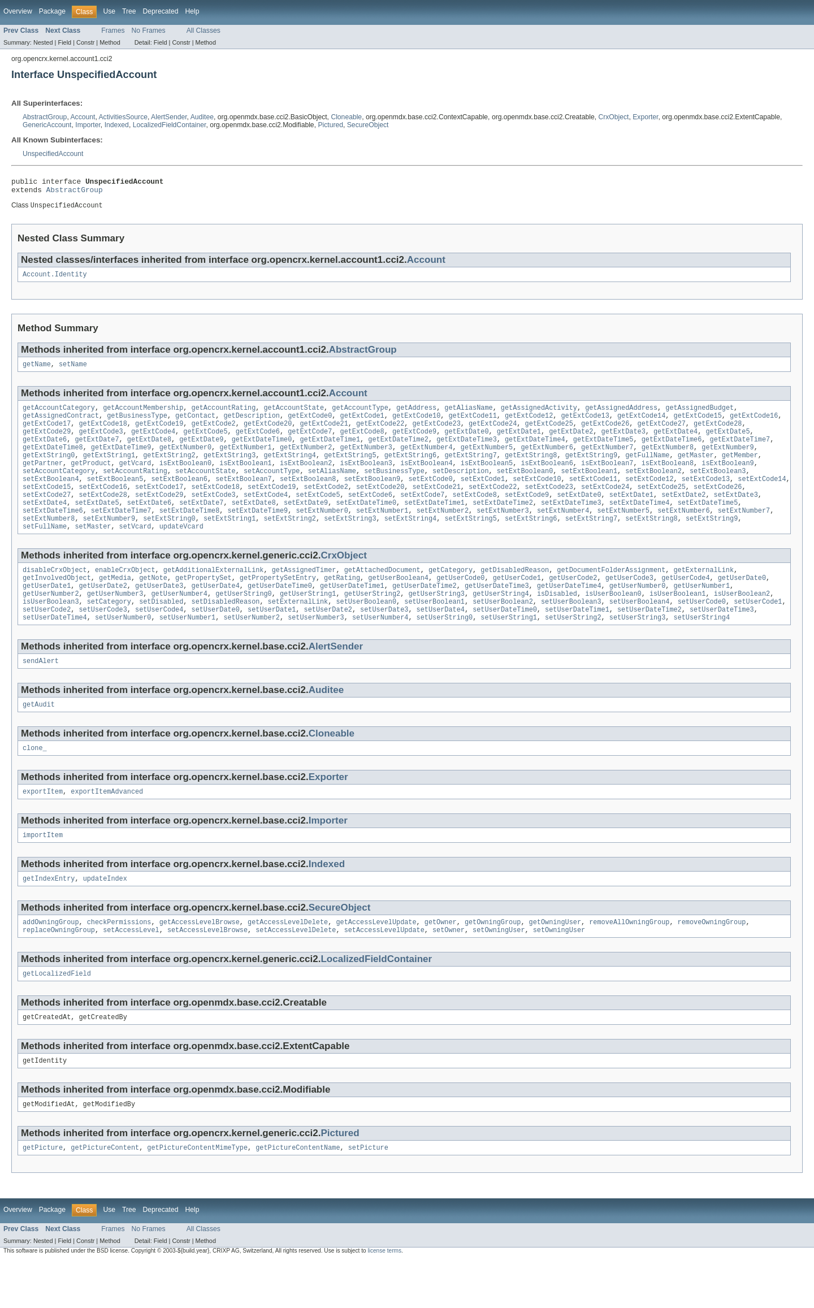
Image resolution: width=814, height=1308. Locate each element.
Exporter (645, 117)
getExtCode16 (754, 423)
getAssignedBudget (699, 414)
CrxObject (613, 117)
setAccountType (272, 487)
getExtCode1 (362, 423)
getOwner (441, 962)
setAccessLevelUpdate (384, 971)
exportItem (43, 828)
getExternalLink (703, 595)
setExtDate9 (306, 523)
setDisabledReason (226, 631)
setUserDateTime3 (722, 640)
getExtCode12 (529, 423)
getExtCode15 (697, 423)
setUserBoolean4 (639, 631)
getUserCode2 (573, 604)
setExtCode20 (380, 505)
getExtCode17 (47, 433)
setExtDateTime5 (707, 523)
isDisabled (557, 622)
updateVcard (181, 550)
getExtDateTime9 (121, 460)
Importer (88, 125)
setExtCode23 (549, 505)
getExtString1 (109, 469)
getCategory (450, 595)
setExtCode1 (483, 496)
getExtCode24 (493, 433)
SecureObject (368, 125)
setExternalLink (298, 631)
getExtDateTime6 (671, 451)
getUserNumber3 (115, 622)
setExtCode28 (103, 514)
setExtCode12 (649, 496)
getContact (195, 423)
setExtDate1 (631, 514)
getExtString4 (289, 469)
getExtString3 (230, 469)
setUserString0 (445, 649)
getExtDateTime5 (603, 451)
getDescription (251, 423)
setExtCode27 (47, 514)
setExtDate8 (254, 523)
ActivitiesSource (123, 117)
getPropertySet (203, 604)
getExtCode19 (159, 433)
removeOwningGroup (711, 962)
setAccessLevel (131, 971)
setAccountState (205, 487)
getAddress (416, 414)
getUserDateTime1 (352, 613)
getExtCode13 (585, 423)
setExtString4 (410, 541)
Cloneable (346, 117)
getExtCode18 (103, 433)
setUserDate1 (272, 640)
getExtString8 (531, 469)
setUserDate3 (384, 640)
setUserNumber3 (316, 649)
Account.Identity (55, 279)
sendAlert (41, 694)
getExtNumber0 (185, 460)
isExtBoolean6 (547, 478)
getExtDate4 (675, 442)
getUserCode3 (629, 604)
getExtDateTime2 (398, 451)
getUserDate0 (742, 604)
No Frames (149, 30)
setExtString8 (651, 541)
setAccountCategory (59, 487)
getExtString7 (470, 469)
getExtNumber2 (306, 460)
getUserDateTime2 (424, 613)
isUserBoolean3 (51, 631)
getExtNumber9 (728, 460)
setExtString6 (531, 541)
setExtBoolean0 (525, 487)
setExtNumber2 (442, 532)
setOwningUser (499, 971)
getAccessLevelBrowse (199, 962)
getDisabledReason (514, 595)
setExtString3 (350, 541)
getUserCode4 (685, 604)
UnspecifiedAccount (53, 154)
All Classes (203, 30)
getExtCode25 (549, 433)
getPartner (43, 478)
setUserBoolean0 (366, 631)
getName (37, 370)
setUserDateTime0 (505, 640)
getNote (153, 604)
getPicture (43, 1194)
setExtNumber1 (382, 532)
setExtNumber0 (322, 532)
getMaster (695, 469)
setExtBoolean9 (372, 496)
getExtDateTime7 (739, 451)
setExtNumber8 (49, 541)
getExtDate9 (201, 451)
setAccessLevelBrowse (207, 971)
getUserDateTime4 (569, 613)
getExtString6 (410, 469)
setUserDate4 (441, 640)
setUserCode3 (103, 640)
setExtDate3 (735, 514)
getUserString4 (501, 622)
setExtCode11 (593, 496)
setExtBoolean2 (653, 487)
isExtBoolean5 (487, 478)
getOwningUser (555, 962)
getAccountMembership (143, 414)
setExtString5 (470, 541)
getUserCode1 (517, 604)
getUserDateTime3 (497, 613)
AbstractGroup (45, 117)
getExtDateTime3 (466, 451)
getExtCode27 (661, 433)
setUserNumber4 (380, 649)
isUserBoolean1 (678, 622)
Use (109, 11)
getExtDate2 (571, 442)
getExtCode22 (380, 433)
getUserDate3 (159, 613)
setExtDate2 (683, 514)
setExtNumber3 (503, 532)
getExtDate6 (45, 451)
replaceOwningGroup (59, 971)
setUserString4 (701, 649)
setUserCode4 (159, 640)
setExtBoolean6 (179, 496)
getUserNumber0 (637, 613)
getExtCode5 (205, 442)
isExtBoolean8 (668, 478)
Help (192, 11)
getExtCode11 (472, 423)
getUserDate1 (47, 613)
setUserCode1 (758, 631)
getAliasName (468, 414)
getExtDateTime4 (535, 451)
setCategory (109, 631)
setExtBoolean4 (51, 496)
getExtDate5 (727, 442)
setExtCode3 (214, 514)
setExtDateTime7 (121, 532)
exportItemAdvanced (107, 828)
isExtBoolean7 (607, 478)
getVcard (135, 478)
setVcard (135, 550)
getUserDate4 (216, 613)
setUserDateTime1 (577, 640)
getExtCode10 (416, 423)
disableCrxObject (55, 595)
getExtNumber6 (547, 460)
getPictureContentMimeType (197, 1194)
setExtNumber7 (744, 532)
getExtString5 (350, 469)
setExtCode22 (493, 505)
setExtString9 (712, 541)
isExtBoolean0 (185, 478)
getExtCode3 (101, 442)
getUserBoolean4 (398, 604)
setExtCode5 (318, 514)
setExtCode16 (103, 505)
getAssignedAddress (621, 414)
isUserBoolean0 (613, 622)
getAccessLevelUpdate (376, 962)
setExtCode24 (605, 505)
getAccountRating (223, 414)
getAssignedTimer (304, 595)
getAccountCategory (59, 414)
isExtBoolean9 (728, 478)
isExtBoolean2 (306, 478)
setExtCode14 (762, 496)
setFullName (45, 550)
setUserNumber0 (123, 649)
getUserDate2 (103, 613)
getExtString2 (169, 469)
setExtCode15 (47, 505)
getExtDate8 (149, 451)
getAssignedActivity (539, 414)
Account (82, 117)
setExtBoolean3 (718, 487)
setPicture (368, 1194)
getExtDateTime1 (330, 451)
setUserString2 (573, 649)
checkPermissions (119, 962)
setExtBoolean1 (589, 487)
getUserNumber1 (701, 613)
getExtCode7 (310, 442)
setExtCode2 (326, 505)
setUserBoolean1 (434, 631)
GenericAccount (47, 125)
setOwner (448, 971)
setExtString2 (289, 541)
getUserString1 (308, 622)
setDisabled (161, 631)
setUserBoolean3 (571, 631)
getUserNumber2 (51, 622)
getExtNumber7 (607, 460)
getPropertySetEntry (278, 604)
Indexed (117, 125)
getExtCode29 (47, 442)
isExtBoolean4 (426, 478)
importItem (43, 872)
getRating (342, 604)
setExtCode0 (430, 496)
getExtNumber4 (426, 460)
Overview (17, 11)
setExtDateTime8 (189, 532)
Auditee (202, 117)
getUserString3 (436, 622)
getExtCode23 (436, 433)
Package (52, 11)
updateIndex (105, 917)
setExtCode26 (718, 505)
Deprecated (161, 11)
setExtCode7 (422, 514)
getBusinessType (137, 423)
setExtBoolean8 (308, 496)
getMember (740, 469)
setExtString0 (169, 541)
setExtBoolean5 (115, 496)
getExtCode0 (310, 423)
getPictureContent (105, 1194)
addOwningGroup (51, 962)
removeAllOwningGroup (629, 962)
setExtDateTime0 (366, 523)
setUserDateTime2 (649, 640)
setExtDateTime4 (639, 523)
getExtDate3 (623, 442)
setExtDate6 (149, 523)
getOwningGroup (493, 962)
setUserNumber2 (251, 649)
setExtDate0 (579, 514)
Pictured (330, 125)
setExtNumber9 (109, 541)
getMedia (115, 604)
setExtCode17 (159, 505)
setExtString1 (230, 541)
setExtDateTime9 (257, 532)
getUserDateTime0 (280, 613)
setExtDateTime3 (571, 523)
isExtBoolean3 (366, 478)
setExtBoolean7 (243, 496)
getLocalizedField (57, 1015)
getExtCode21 (324, 433)
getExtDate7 (97, 451)
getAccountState (293, 414)
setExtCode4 (266, 514)
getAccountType (360, 414)
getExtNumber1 (245, 460)
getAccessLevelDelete (288, 962)
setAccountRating (135, 487)
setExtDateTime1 (434, 523)
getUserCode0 (460, 604)
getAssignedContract (61, 423)
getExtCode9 (414, 442)
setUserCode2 (47, 640)
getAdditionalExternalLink (213, 595)
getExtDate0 (466, 442)
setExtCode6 (370, 514)
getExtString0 (49, 469)
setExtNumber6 (683, 532)
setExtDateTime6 (53, 532)
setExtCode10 (537, 496)
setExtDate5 (97, 523)
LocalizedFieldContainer (169, 125)
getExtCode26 (605, 433)
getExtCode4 (153, 442)
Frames (112, 30)
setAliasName (332, 487)
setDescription (460, 487)
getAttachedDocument (382, 595)
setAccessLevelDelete (296, 971)
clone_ (35, 783)
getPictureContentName (298, 1194)
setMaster (93, 550)
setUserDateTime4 (55, 649)
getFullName (647, 469)
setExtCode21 (436, 505)
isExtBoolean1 (245, 478)
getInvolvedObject (57, 604)
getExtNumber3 (366, 460)
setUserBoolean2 (503, 631)
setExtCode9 (527, 514)
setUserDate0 (216, 640)
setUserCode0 (701, 631)
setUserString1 (508, 649)
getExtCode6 (258, 442)
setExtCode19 (272, 505)
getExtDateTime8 (53, 460)
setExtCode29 (159, 514)
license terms (384, 1297)
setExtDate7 (201, 523)
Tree (129, 11)
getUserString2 (372, 622)
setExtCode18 (216, 505)
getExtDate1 (519, 442)
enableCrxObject (125, 595)
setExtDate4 (45, 523)
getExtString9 (591, 469)
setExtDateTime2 (503, 523)
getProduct (91, 478)
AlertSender (169, 117)
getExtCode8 (362, 442)
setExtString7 (591, 541)
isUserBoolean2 (741, 622)
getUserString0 (243, 622)
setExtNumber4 (563, 532)
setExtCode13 (706, 496)
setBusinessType (394, 487)
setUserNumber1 (187, 649)
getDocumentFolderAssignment (611, 595)
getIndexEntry (49, 917)
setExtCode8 (474, 514)
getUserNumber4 (179, 622)
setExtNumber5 (623, 532)
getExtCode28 (718, 433)
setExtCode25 (661, 505)
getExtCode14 (641, 423)
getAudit (39, 738)
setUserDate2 (328, 640)
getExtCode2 (214, 433)
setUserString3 (637, 649)
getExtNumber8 (668, 460)
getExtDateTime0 (262, 451)
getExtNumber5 (487, 460)
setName (73, 370)
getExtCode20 (268, 433)
